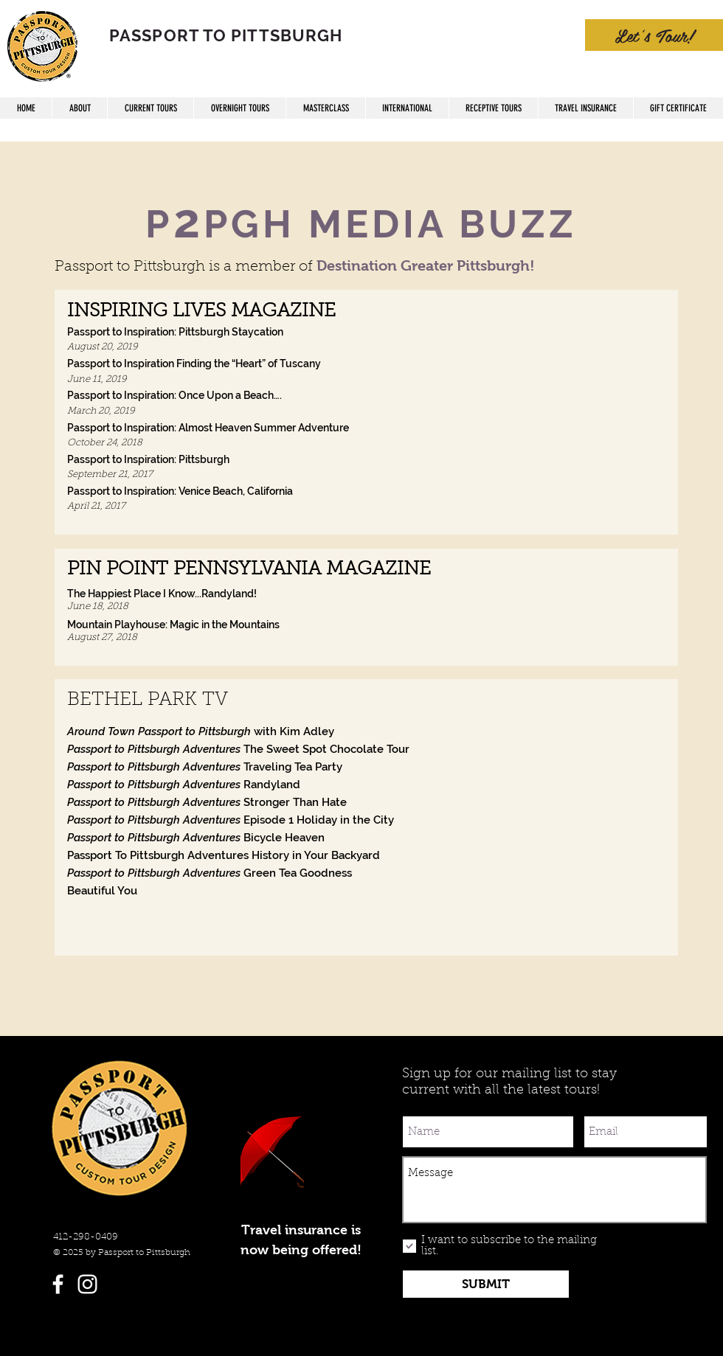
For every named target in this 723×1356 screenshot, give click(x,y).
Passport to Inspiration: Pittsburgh (148, 459)
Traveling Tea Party (204, 766)
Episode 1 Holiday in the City (230, 820)
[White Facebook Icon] (58, 1284)
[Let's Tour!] (654, 35)
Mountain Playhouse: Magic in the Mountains (173, 624)
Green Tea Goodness (209, 873)
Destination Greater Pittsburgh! (425, 265)
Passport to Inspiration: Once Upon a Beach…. (174, 395)
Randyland (183, 784)
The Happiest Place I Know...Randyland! (162, 593)
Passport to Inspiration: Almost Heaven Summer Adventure (208, 428)
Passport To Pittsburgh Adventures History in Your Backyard (223, 855)
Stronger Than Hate (207, 802)
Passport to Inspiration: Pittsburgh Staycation (175, 332)
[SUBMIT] (486, 1284)
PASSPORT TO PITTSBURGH (225, 35)
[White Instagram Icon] (87, 1284)
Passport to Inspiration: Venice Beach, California (180, 491)
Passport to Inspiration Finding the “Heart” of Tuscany (194, 363)
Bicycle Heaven (196, 837)
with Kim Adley (200, 731)
